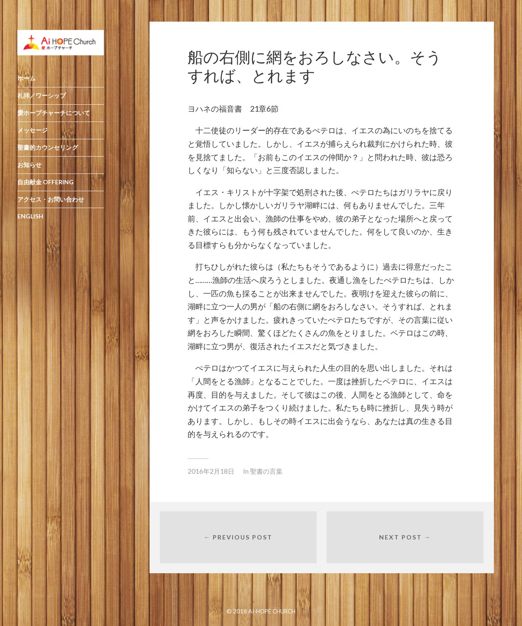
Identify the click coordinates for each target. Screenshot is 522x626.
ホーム (26, 85)
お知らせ (29, 171)
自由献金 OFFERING (45, 189)
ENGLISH (30, 223)
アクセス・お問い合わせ (50, 206)
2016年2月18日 (211, 471)
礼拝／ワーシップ (41, 102)
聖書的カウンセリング (47, 154)
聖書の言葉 (266, 471)
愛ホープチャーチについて (53, 120)
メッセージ (32, 137)
